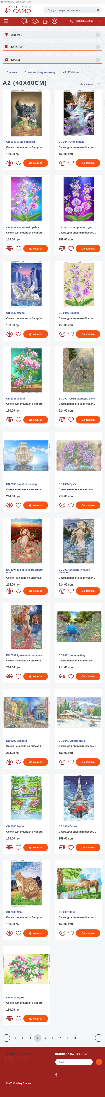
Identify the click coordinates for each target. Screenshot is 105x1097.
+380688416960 (84, 21)
